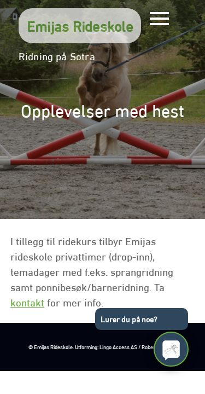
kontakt (27, 301)
